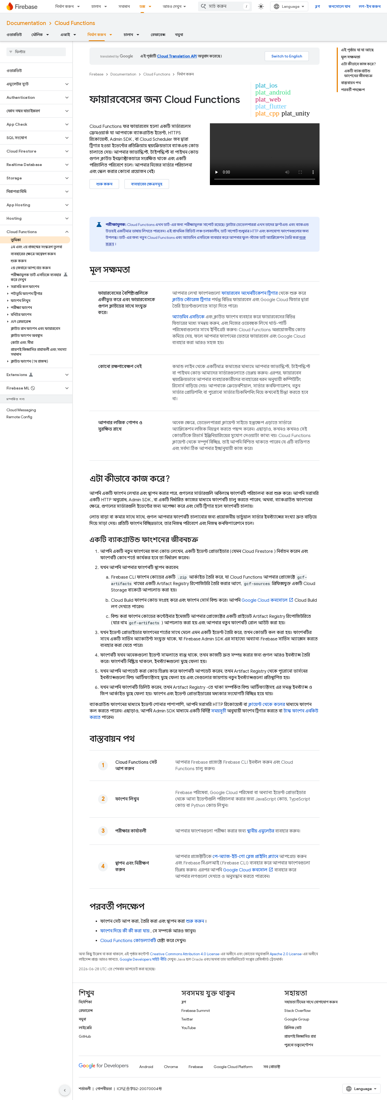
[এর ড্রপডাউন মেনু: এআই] (76, 34)
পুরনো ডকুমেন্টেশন (298, 1045)
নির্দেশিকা (85, 1002)
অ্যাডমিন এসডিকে (188, 317)
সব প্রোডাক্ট (271, 1066)
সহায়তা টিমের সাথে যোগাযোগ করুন (311, 1002)
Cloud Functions (75, 23)
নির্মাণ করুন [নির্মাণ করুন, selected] (97, 34)
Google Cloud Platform (233, 1066)
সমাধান (124, 6)
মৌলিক (37, 34)
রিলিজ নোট (293, 1027)
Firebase (96, 74)
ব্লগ (317, 6)
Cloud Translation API (177, 56)
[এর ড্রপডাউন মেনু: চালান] (107, 6)
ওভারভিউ (14, 34)
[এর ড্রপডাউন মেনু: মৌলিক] (49, 34)
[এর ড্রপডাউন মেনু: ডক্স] (151, 6)
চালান (96, 6)
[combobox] (225, 6)
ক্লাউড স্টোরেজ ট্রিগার (191, 299)
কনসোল (245, 870)
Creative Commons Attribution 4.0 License (184, 954)
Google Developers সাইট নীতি (143, 959)
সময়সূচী (218, 711)
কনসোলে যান (339, 6)
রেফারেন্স (158, 34)
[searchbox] (36, 52)
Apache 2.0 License (286, 954)
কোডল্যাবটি (128, 940)
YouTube (188, 1027)
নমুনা (179, 34)
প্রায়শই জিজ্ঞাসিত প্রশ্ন (300, 1036)
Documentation (26, 23)
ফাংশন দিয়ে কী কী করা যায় (124, 931)
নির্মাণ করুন (64, 6)
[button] (32, 84)
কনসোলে (265, 600)
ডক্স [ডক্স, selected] (142, 6)
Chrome (171, 1066)
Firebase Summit (195, 1010)
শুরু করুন (104, 184)
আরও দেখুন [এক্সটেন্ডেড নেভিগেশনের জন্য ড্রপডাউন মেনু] (172, 6)
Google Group (296, 1019)
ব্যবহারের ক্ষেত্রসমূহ (146, 184)
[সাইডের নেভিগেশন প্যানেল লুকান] (64, 1090)
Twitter (187, 1019)
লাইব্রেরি (85, 1027)
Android (146, 1066)
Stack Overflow (297, 1010)
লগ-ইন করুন (370, 6)
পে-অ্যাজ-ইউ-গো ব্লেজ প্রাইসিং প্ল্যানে (245, 856)
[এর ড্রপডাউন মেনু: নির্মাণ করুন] (80, 6)
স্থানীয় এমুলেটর (260, 831)
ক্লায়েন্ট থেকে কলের (266, 704)
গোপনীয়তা (104, 1089)
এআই (65, 34)
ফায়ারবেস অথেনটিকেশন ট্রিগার (249, 293)
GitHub (85, 1036)
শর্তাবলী (85, 1089)
